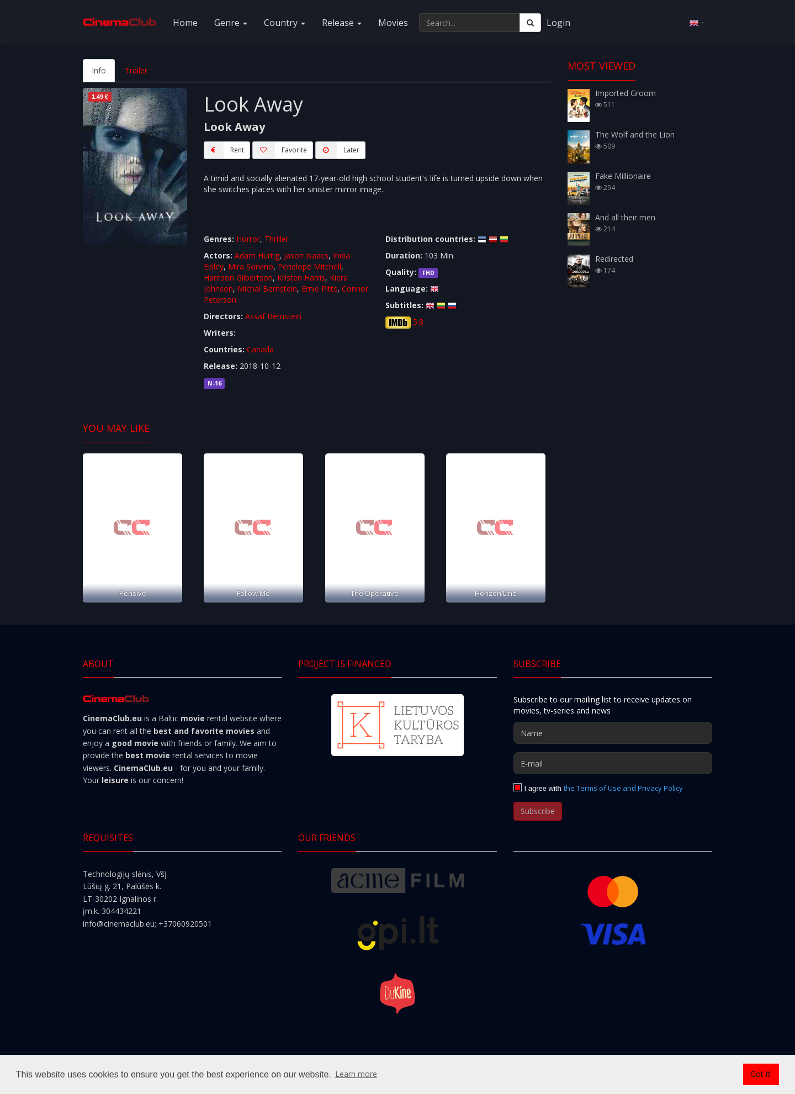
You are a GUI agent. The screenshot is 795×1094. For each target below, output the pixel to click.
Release (342, 23)
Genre (230, 23)
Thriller (276, 239)
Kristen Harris (301, 277)
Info (99, 70)
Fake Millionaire (623, 176)
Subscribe (538, 811)
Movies (393, 23)
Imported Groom (625, 93)
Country (284, 23)
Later (337, 150)
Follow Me (253, 593)
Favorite (279, 150)
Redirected (614, 258)
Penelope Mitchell (309, 266)
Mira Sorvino (250, 266)
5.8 (418, 321)
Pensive (132, 593)
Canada (260, 349)
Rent (224, 150)
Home (185, 23)
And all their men (625, 217)
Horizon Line (496, 593)
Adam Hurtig (257, 255)
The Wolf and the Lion (635, 134)
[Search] (530, 22)
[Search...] (469, 22)
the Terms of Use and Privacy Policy (623, 788)
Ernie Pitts (319, 288)
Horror (248, 239)
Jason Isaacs (306, 255)
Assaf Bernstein (273, 316)
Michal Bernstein (267, 288)
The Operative (375, 593)
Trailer (136, 70)
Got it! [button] (761, 1074)
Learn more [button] (356, 1074)
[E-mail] (612, 763)
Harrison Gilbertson (238, 277)
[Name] (612, 733)
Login (558, 23)
